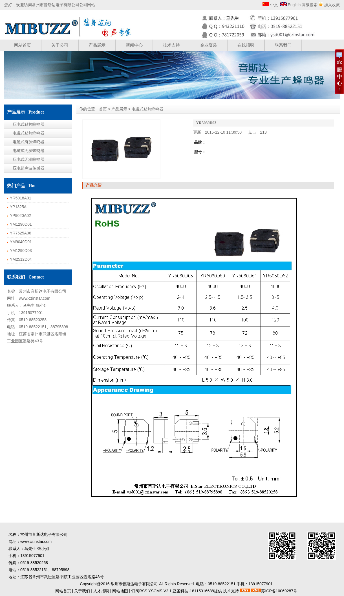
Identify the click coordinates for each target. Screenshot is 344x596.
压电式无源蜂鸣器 (28, 159)
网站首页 (22, 45)
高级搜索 (309, 5)
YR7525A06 (20, 233)
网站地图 (120, 591)
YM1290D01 (21, 224)
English (294, 5)
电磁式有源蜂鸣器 (28, 142)
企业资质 (208, 45)
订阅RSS (139, 591)
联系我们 (283, 45)
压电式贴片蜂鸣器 (28, 124)
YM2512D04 (21, 259)
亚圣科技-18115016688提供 (197, 591)
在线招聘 (245, 45)
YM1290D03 (21, 250)
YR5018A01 (20, 198)
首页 (103, 109)
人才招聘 (101, 591)
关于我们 (82, 591)
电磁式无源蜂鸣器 (28, 150)
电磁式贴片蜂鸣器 (28, 133)
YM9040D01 (21, 242)
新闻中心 (134, 45)
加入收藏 (332, 5)
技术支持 (171, 45)
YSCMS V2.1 (159, 591)
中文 (273, 5)
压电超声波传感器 (28, 168)
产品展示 (97, 45)
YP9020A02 (20, 215)
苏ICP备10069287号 (279, 591)
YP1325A (18, 207)
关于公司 (59, 45)
